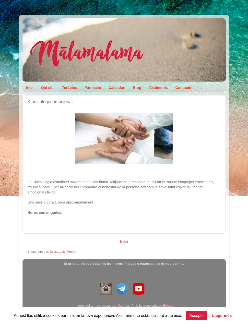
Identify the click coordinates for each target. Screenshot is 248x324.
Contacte (183, 87)
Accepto (196, 315)
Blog (137, 87)
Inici (30, 87)
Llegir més (222, 315)
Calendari (117, 87)
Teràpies (69, 87)
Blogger (168, 305)
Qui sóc (48, 87)
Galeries (123, 305)
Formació (92, 87)
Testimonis (158, 87)
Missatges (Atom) (63, 251)
